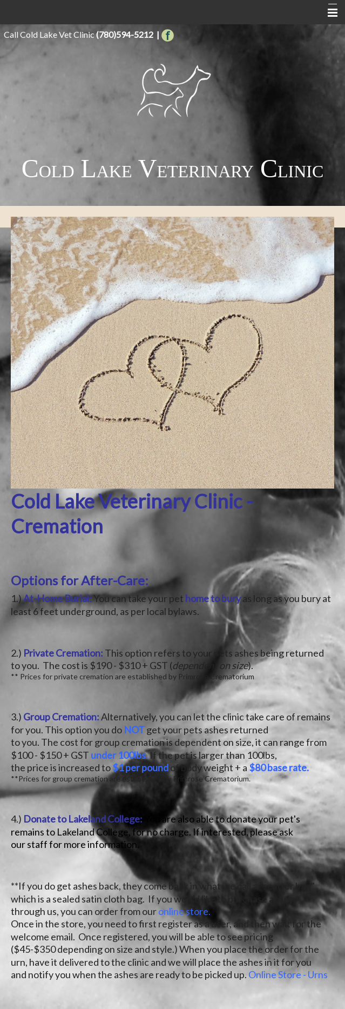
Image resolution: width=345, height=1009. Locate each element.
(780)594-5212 (124, 34)
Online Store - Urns (288, 974)
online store (183, 911)
